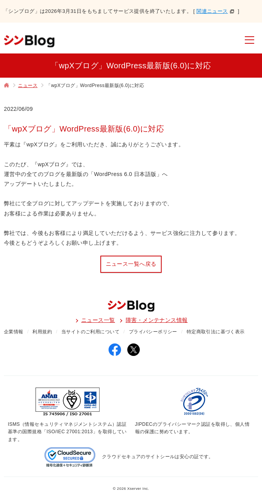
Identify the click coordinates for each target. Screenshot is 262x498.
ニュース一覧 (98, 320)
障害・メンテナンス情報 (157, 320)
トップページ (6, 86)
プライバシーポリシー (153, 331)
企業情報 (13, 331)
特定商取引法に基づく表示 (216, 331)
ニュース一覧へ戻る (131, 264)
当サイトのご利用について (90, 331)
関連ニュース (212, 11)
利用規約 (42, 331)
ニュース (27, 85)
